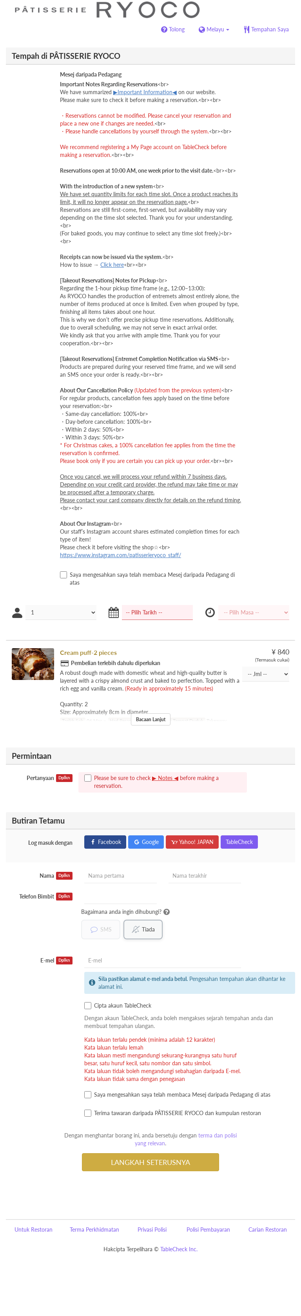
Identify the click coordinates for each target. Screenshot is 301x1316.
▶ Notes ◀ (165, 778)
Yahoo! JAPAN (192, 841)
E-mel (56, 960)
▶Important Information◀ (145, 92)
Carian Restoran (267, 1229)
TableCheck (239, 841)
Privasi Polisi (152, 1229)
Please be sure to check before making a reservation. (151, 782)
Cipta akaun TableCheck (117, 1005)
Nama (56, 876)
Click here (112, 264)
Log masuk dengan (50, 842)
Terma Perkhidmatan (94, 1229)
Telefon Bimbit (46, 896)
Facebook (105, 841)
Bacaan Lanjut (150, 719)
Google (146, 841)
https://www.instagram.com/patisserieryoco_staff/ (120, 555)
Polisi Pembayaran (208, 1229)
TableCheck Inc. (179, 1249)
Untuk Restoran (34, 1229)
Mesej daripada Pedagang (90, 74)
